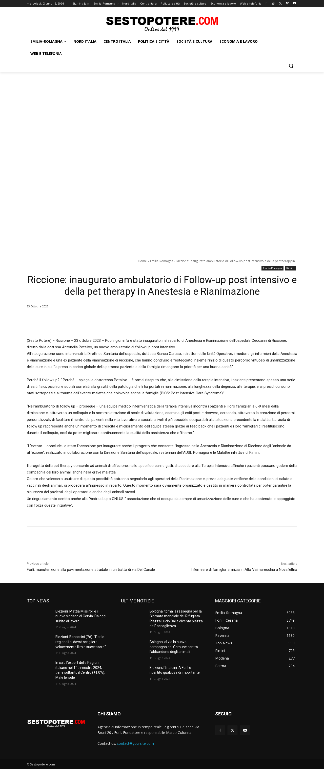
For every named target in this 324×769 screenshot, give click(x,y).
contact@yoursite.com (135, 743)
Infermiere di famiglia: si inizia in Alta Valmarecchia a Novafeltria (244, 569)
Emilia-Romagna (161, 261)
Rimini (290, 268)
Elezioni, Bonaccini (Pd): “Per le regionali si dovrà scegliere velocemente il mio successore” (80, 642)
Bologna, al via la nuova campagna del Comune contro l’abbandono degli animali (174, 647)
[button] (291, 66)
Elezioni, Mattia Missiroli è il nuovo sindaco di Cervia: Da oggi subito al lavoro (80, 616)
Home (142, 261)
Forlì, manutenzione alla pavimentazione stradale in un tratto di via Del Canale (91, 569)
